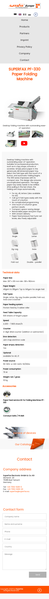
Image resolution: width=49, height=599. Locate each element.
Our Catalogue (24, 444)
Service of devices (24, 433)
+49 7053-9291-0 (14, 487)
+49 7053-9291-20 (15, 489)
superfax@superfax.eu (19, 491)
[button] (11, 134)
